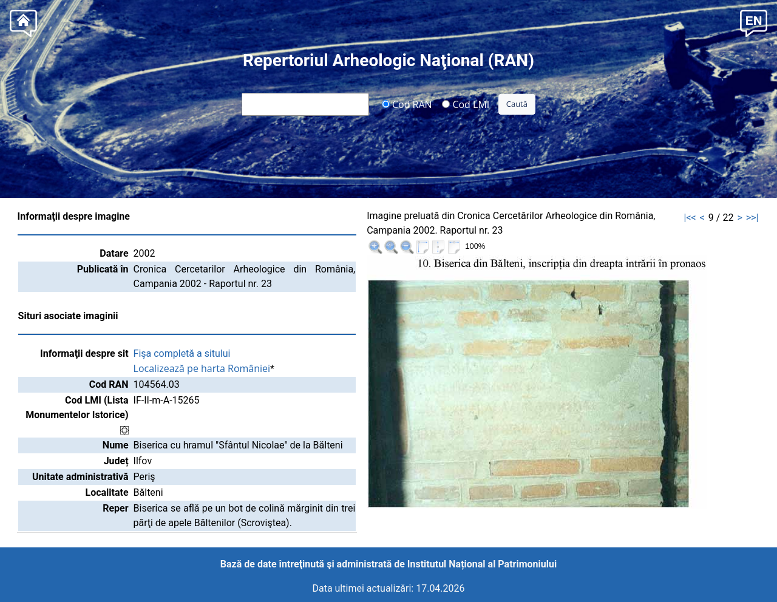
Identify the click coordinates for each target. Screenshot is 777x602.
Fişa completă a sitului (182, 353)
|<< (690, 217)
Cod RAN (407, 103)
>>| (752, 217)
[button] (753, 22)
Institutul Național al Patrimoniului (482, 564)
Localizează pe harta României (202, 368)
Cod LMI (465, 103)
